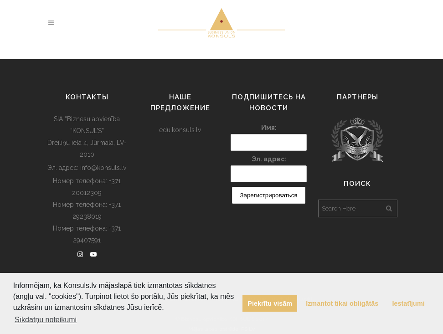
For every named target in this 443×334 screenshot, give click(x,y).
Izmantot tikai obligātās (342, 303)
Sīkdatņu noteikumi (46, 320)
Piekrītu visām (269, 303)
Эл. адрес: (269, 159)
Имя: (269, 127)
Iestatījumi (408, 303)
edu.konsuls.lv (180, 130)
